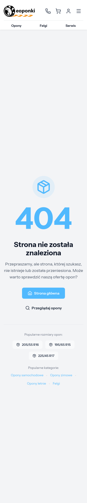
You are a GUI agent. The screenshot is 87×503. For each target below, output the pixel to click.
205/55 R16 (27, 345)
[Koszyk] (58, 11)
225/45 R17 (43, 356)
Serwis (70, 26)
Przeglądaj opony (43, 308)
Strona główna (43, 293)
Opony (16, 26)
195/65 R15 (60, 345)
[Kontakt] (48, 11)
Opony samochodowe (27, 375)
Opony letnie (36, 383)
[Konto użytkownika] (68, 11)
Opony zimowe (61, 375)
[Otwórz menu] (78, 11)
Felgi (43, 26)
